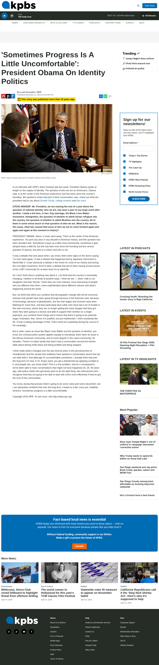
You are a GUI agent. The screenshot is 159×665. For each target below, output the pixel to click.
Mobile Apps (55, 641)
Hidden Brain (129, 18)
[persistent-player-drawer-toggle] (149, 18)
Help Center (90, 650)
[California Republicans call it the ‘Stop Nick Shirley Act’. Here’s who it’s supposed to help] (139, 572)
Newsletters (54, 627)
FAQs (87, 636)
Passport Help (90, 645)
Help (141, 26)
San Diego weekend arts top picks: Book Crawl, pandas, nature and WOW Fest (138, 470)
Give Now (150, 6)
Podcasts (94, 26)
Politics (84, 586)
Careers (53, 632)
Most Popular (129, 409)
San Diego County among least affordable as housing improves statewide (137, 484)
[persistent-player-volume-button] (12, 18)
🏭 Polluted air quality (133, 68)
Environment (6, 586)
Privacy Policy (55, 650)
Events (130, 26)
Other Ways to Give (128, 636)
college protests (63, 200)
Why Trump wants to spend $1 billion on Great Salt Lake (136, 457)
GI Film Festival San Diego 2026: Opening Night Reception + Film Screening (137, 345)
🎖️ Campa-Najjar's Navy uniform (138, 58)
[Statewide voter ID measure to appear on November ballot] (99, 572)
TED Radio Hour (25, 19)
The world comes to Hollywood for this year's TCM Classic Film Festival (58, 593)
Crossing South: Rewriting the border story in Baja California (136, 298)
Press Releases (56, 645)
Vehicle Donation (127, 645)
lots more (81, 200)
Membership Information (129, 632)
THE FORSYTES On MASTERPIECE (130, 392)
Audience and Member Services (97, 623)
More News (9, 558)
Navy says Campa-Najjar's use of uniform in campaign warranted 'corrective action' (137, 445)
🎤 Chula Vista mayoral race (136, 63)
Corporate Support (127, 623)
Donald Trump (47, 200)
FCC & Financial (56, 636)
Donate (79, 546)
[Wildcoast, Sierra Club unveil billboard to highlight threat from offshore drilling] (19, 572)
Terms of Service (56, 659)
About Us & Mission (58, 623)
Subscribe (138, 199)
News (15, 26)
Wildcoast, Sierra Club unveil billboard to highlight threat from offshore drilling (19, 593)
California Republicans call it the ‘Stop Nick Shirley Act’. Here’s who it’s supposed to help (138, 594)
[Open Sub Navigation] (20, 26)
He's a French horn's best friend (137, 495)
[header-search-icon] (138, 7)
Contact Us (89, 632)
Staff (52, 654)
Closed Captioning (92, 627)
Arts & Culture (58, 26)
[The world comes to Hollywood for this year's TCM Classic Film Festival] (59, 572)
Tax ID (122, 641)
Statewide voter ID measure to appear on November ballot (99, 593)
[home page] (18, 6)
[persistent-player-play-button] (4, 18)
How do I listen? (91, 641)
